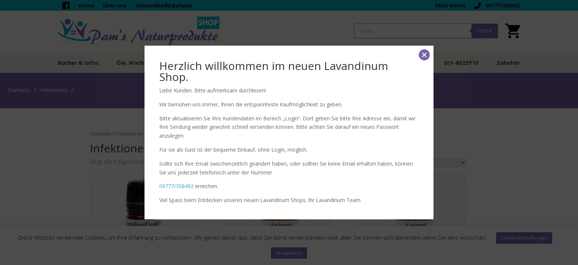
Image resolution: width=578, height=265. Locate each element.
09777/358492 (176, 186)
